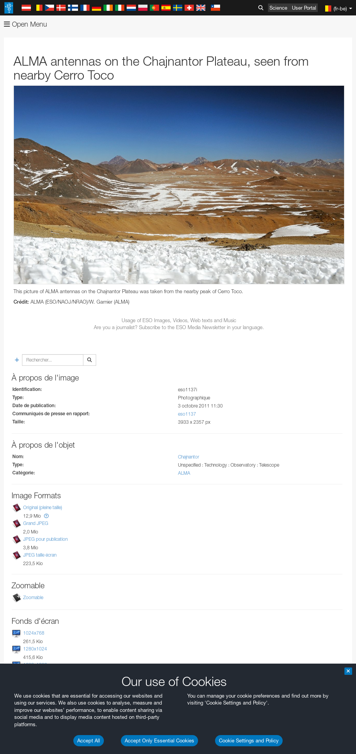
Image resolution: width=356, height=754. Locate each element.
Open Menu (25, 24)
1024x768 (33, 633)
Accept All (88, 740)
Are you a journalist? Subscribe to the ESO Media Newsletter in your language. (179, 327)
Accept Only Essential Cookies (159, 740)
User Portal (304, 8)
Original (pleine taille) (42, 507)
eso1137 (187, 414)
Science (278, 8)
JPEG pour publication (45, 539)
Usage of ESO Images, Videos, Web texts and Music (179, 320)
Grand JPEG (35, 523)
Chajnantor (188, 457)
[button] (46, 516)
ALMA (184, 473)
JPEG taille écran (39, 555)
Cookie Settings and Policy (249, 740)
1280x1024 (35, 649)
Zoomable (33, 597)
